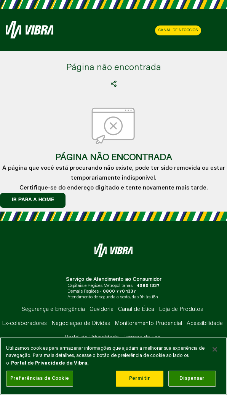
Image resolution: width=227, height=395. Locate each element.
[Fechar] (214, 349)
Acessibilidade (205, 324)
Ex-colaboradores (24, 324)
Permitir (139, 378)
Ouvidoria (102, 309)
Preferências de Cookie (39, 378)
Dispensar (192, 378)
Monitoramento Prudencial (148, 324)
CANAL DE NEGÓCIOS (178, 30)
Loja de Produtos (181, 309)
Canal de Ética (136, 309)
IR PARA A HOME (32, 200)
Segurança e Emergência (53, 309)
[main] (113, 366)
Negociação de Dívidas (80, 324)
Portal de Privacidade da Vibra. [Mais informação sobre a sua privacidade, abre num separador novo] (50, 363)
